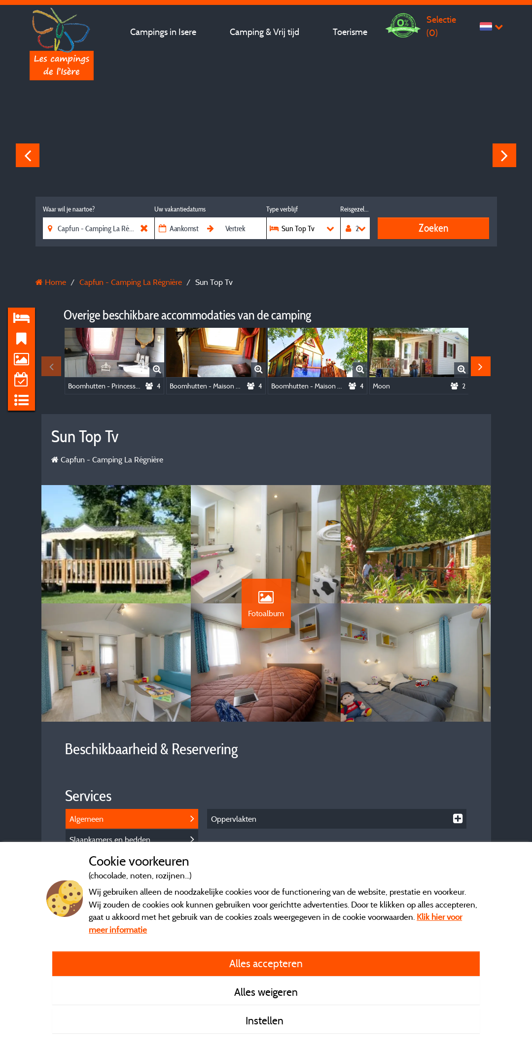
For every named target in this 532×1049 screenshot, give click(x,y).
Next (504, 155)
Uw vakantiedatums (180, 209)
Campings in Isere (163, 31)
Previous (27, 155)
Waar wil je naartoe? (69, 209)
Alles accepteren (266, 963)
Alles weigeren (266, 991)
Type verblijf (282, 209)
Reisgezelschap (354, 209)
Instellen (266, 1020)
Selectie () (441, 26)
